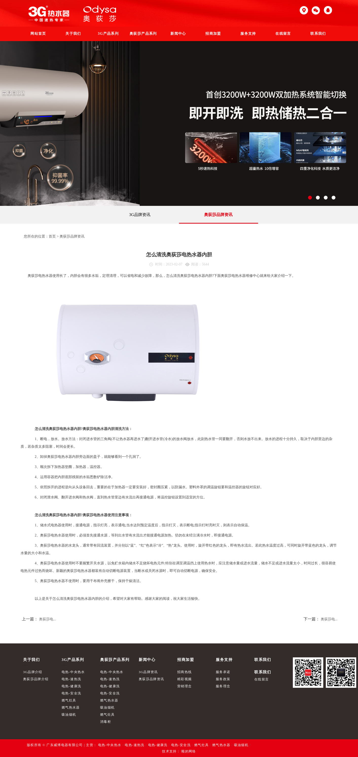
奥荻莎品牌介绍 (35, 679)
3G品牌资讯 (139, 214)
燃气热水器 (71, 707)
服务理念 (223, 686)
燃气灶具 (69, 700)
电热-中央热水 (73, 672)
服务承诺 (223, 672)
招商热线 (184, 672)
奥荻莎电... (47, 619)
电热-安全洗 (71, 693)
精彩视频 (184, 679)
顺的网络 (188, 751)
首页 (52, 236)
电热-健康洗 (71, 686)
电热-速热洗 (71, 679)
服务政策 (223, 679)
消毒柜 (105, 722)
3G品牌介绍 (32, 672)
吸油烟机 (69, 714)
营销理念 (184, 686)
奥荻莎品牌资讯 (218, 214)
